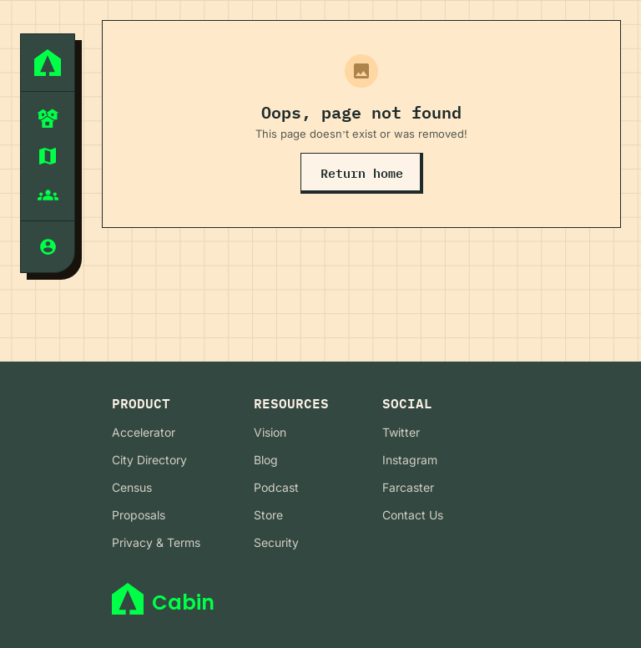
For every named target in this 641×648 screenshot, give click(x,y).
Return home (361, 173)
